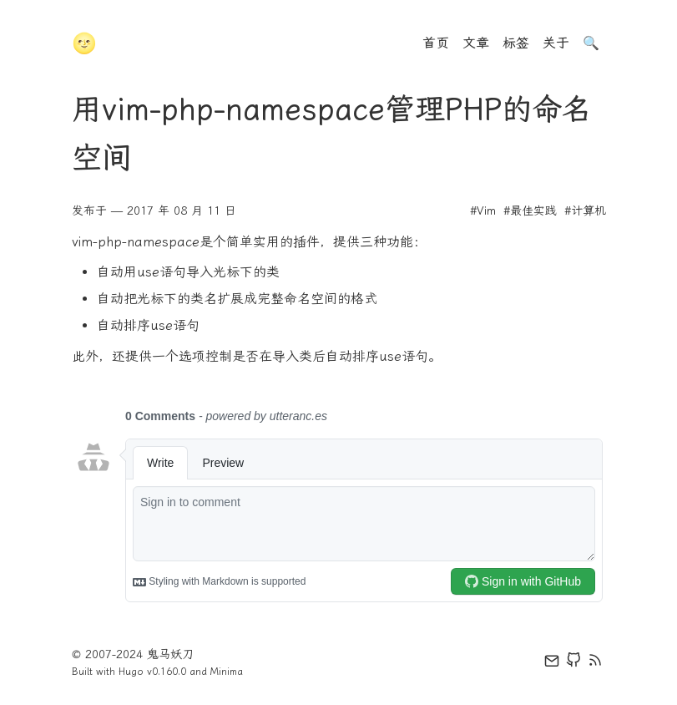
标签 (516, 43)
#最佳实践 (530, 211)
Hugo (131, 671)
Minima (226, 671)
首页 (435, 43)
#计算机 (585, 211)
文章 (475, 43)
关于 (556, 43)
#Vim (483, 211)
